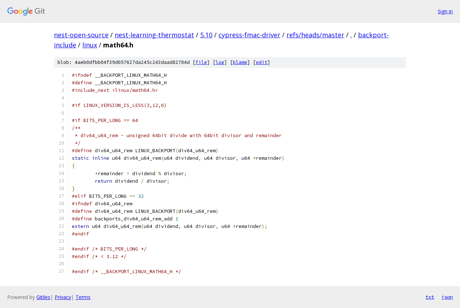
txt (430, 297)
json (447, 297)
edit (261, 62)
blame (240, 62)
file (201, 62)
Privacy (63, 297)
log (220, 62)
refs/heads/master (315, 35)
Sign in (445, 11)
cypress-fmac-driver (249, 35)
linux (89, 45)
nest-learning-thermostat (154, 35)
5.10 (206, 35)
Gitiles (43, 297)
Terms (83, 297)
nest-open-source (81, 35)
